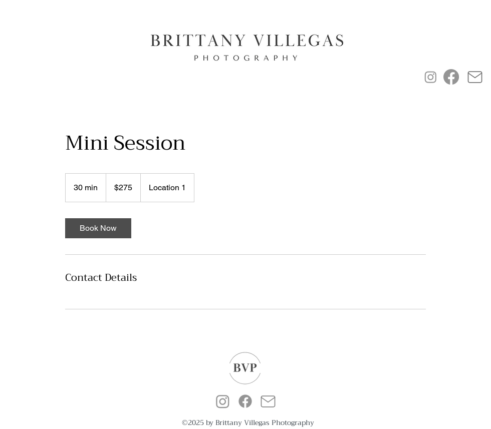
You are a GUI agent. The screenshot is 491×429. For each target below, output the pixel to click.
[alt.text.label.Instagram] (222, 401)
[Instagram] (430, 77)
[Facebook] (451, 77)
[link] (98, 228)
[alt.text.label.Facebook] (245, 401)
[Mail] (474, 77)
